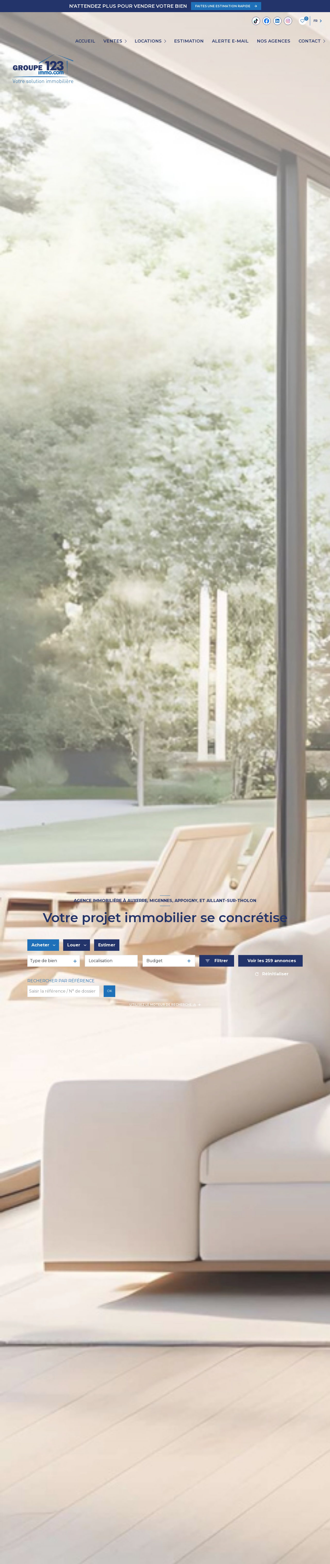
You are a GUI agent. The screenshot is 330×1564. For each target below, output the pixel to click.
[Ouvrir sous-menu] (126, 41)
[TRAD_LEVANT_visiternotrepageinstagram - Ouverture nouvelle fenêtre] (288, 21)
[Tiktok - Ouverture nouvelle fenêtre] (256, 21)
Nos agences (273, 41)
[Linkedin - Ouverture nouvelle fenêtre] (277, 21)
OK (109, 991)
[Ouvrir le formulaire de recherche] (216, 961)
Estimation (189, 41)
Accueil (85, 41)
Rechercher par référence (61, 981)
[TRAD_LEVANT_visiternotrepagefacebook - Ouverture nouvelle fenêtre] (266, 21)
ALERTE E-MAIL (230, 41)
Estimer (106, 945)
